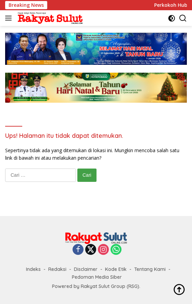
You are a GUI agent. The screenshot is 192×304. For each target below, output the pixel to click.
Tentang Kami (150, 269)
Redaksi (57, 269)
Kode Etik (116, 269)
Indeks (33, 269)
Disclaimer (86, 269)
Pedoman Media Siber (97, 277)
